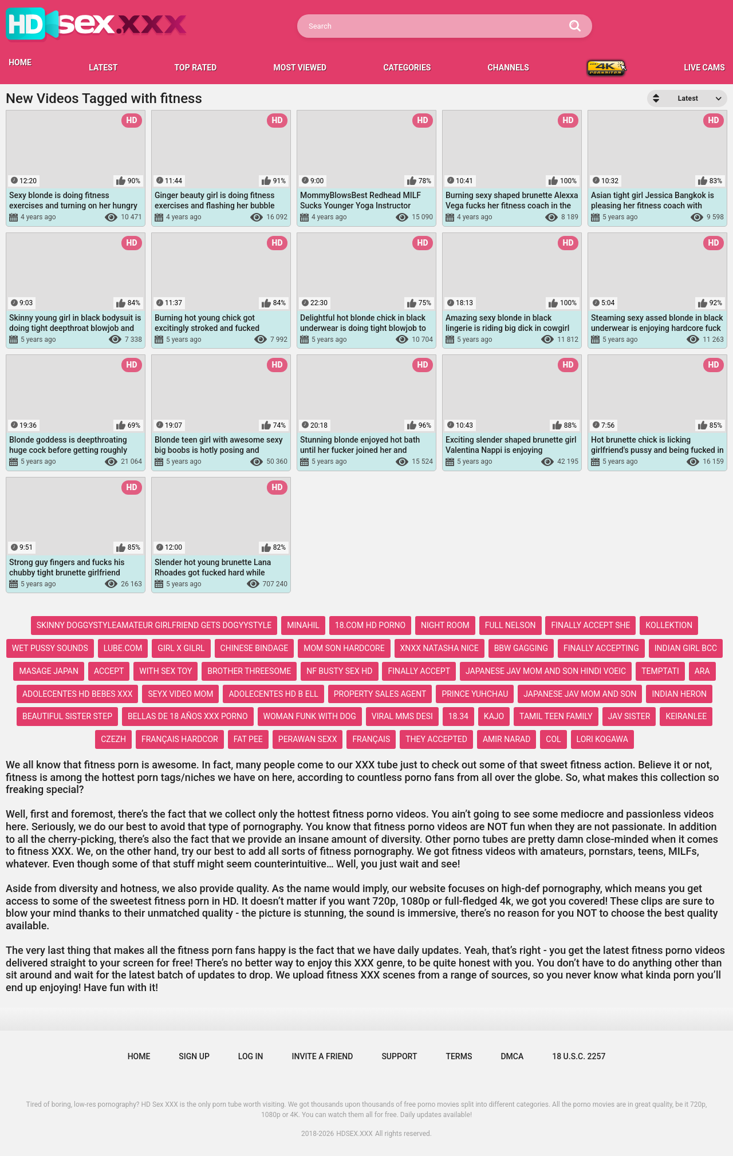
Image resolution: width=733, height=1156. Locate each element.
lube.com (123, 648)
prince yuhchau (475, 694)
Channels (508, 67)
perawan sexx (307, 739)
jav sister (629, 716)
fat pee (248, 739)
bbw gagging (521, 648)
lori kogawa (602, 739)
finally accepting (601, 648)
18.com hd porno (370, 625)
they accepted (436, 739)
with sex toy (165, 671)
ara (702, 671)
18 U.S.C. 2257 (578, 1056)
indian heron (679, 694)
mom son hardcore (344, 648)
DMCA (512, 1056)
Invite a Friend (322, 1056)
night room (445, 625)
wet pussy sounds (50, 648)
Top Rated (196, 67)
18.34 (458, 716)
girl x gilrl (180, 648)
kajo (494, 716)
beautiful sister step (67, 716)
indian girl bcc (686, 648)
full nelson (510, 625)
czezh (113, 739)
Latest (103, 67)
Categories (407, 67)
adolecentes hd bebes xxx (77, 694)
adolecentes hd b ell (273, 694)
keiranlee (686, 716)
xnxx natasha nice (439, 648)
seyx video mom (180, 694)
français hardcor (179, 739)
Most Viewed (300, 67)
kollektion (668, 625)
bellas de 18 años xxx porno (188, 716)
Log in (250, 1056)
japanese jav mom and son (579, 694)
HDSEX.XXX (354, 1134)
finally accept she (590, 625)
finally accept (419, 671)
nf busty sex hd (339, 671)
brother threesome (249, 671)
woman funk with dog (309, 716)
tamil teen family (556, 716)
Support (399, 1056)
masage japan (48, 671)
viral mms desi (402, 716)
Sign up (194, 1056)
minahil (303, 625)
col (553, 739)
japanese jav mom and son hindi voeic (546, 671)
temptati (660, 671)
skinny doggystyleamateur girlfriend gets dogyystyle (154, 625)
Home (139, 1056)
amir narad (506, 739)
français (371, 739)
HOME (20, 62)
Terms (459, 1056)
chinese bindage (254, 648)
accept (109, 671)
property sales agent (380, 694)
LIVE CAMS (704, 67)
